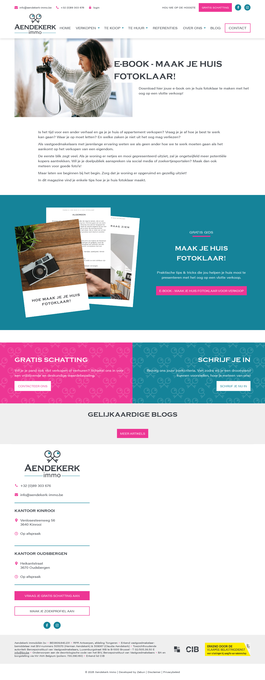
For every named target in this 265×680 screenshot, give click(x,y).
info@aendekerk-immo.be (33, 7)
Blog (215, 27)
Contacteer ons (32, 386)
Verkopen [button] (88, 27)
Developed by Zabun (132, 672)
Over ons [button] (194, 27)
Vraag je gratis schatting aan (52, 596)
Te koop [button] (114, 27)
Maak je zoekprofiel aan (52, 611)
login (94, 7)
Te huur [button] (138, 27)
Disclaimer (154, 672)
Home (65, 27)
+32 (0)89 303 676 (70, 7)
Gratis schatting (215, 7)
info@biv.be (21, 652)
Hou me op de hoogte (179, 7)
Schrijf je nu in (233, 386)
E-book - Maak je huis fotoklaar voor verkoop (201, 291)
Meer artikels (132, 433)
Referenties (165, 27)
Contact (238, 27)
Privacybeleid (171, 672)
